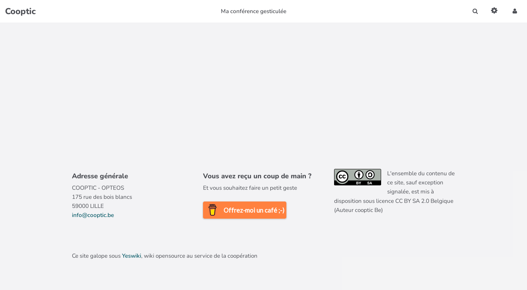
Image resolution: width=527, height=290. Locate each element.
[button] (515, 11)
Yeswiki (131, 256)
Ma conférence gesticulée (253, 11)
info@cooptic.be (93, 215)
